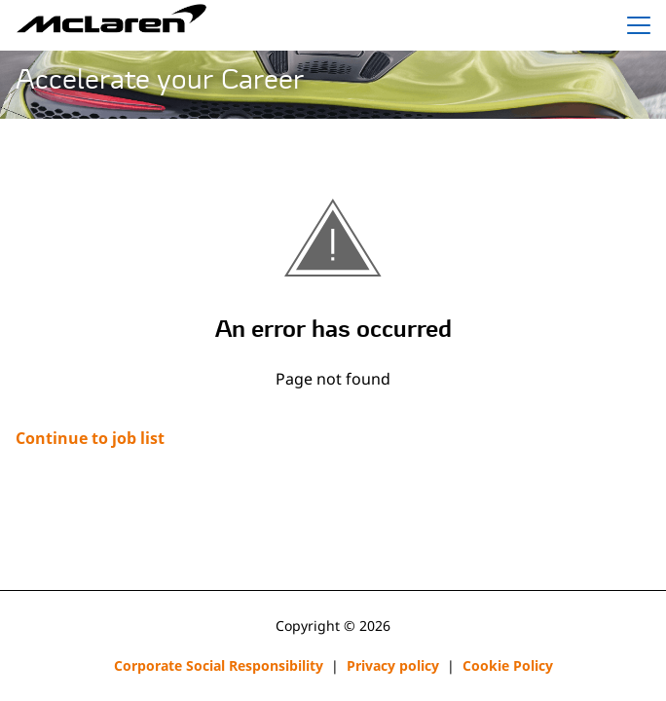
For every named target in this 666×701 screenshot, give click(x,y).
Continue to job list (90, 438)
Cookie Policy (507, 665)
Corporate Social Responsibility (218, 665)
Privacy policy (393, 665)
